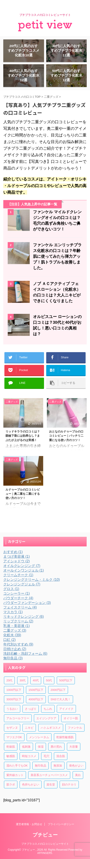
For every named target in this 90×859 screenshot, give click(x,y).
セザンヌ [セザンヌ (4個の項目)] (12, 727)
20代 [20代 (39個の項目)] (9, 680)
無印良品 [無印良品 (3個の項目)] (40, 765)
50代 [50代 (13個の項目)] (49, 680)
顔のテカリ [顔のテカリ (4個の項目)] (69, 784)
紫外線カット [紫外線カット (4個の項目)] (15, 775)
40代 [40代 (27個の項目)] (36, 680)
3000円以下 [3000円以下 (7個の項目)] (13, 699)
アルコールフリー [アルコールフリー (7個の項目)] (17, 718)
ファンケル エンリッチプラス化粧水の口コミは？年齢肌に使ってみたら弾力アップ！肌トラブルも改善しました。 (57, 256)
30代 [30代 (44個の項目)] (23, 680)
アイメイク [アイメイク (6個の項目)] (66, 708)
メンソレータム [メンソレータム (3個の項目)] (39, 737)
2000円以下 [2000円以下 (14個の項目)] (58, 690)
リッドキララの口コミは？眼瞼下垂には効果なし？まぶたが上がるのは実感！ (23, 435)
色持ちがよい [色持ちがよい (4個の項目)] (30, 784)
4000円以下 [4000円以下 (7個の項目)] (35, 699)
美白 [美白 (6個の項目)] (78, 775)
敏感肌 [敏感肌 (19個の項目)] (10, 756)
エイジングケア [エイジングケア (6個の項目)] (46, 718)
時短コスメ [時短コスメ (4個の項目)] (29, 756)
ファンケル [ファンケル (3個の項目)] (75, 727)
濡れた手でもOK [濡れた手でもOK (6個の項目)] (17, 765)
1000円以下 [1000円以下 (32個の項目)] (13, 690)
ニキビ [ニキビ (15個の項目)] (29, 727)
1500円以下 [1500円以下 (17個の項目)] (35, 690)
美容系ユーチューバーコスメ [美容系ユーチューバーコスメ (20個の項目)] (49, 775)
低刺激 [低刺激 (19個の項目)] (26, 746)
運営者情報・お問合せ (29, 824)
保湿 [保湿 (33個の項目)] (41, 746)
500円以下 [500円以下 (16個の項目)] (66, 680)
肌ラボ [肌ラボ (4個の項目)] (10, 784)
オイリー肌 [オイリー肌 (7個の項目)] (71, 718)
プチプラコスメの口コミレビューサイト (45, 843)
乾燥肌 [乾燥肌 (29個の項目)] (10, 746)
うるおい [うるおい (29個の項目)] (12, 708)
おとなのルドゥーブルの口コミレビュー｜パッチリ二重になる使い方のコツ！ (66, 435)
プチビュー (45, 835)
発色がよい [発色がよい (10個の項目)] (76, 765)
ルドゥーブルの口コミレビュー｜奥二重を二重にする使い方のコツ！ (23, 494)
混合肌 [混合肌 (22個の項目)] (60, 756)
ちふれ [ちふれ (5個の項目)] (48, 708)
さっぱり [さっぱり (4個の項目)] (30, 708)
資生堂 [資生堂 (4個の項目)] (50, 784)
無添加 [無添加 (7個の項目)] (57, 765)
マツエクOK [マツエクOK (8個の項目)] (14, 737)
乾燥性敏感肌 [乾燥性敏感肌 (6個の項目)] (64, 737)
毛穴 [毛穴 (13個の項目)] (46, 756)
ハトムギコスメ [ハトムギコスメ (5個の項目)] (51, 727)
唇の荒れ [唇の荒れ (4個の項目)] (56, 746)
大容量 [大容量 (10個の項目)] (73, 746)
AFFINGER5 (44, 853)
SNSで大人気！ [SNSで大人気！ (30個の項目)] (61, 699)
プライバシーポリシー (61, 824)
